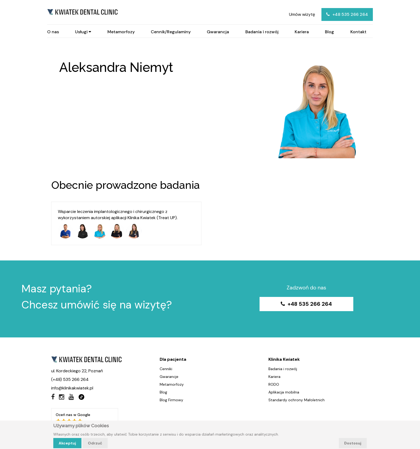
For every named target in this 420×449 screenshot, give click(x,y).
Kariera (302, 32)
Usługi (83, 32)
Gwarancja (218, 32)
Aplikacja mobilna (283, 392)
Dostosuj (352, 443)
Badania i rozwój (262, 32)
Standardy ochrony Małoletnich (296, 400)
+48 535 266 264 (347, 14)
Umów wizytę (302, 14)
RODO (273, 384)
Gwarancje (169, 376)
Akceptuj (67, 443)
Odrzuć (95, 443)
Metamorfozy (121, 32)
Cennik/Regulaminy (171, 32)
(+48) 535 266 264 (70, 379)
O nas (53, 32)
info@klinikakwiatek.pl (72, 388)
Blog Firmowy (171, 400)
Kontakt (358, 32)
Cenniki (166, 368)
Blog (329, 32)
